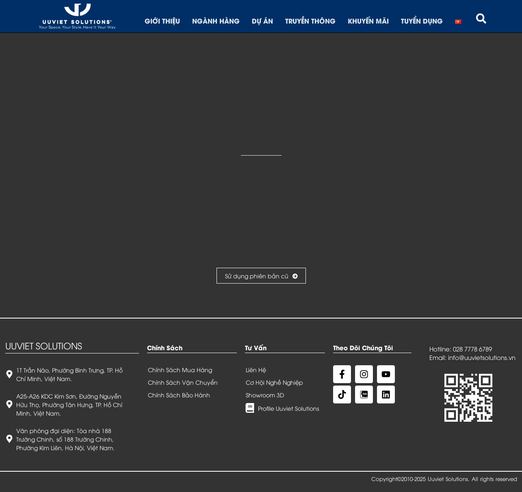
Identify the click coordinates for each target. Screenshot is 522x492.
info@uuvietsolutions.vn (482, 357)
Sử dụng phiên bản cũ (261, 275)
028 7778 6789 (472, 349)
